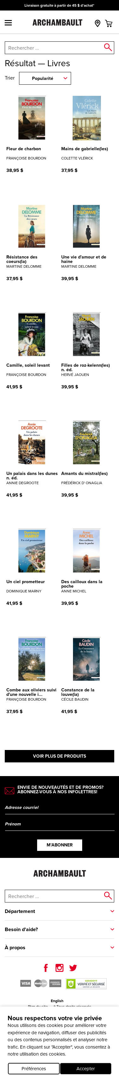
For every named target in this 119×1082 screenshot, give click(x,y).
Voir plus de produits (59, 756)
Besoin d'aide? (21, 929)
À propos (15, 947)
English (57, 1001)
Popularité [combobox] (42, 78)
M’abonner (60, 845)
